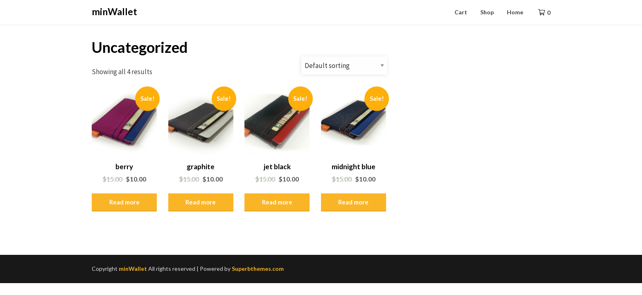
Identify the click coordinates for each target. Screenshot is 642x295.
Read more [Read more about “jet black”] (277, 202)
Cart (460, 12)
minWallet (114, 11)
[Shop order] (344, 66)
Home (515, 12)
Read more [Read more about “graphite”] (200, 202)
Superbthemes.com (258, 268)
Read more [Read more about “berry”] (124, 202)
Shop (487, 12)
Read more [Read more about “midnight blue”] (353, 202)
